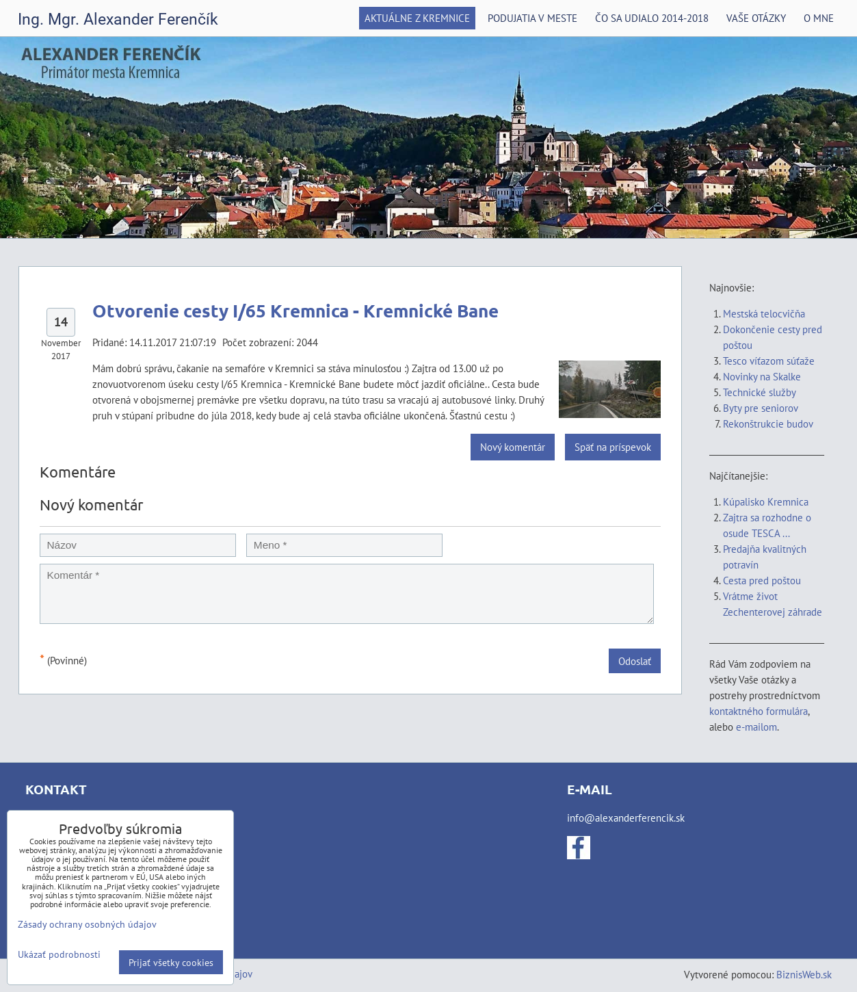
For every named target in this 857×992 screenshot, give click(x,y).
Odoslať (634, 661)
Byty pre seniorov (760, 408)
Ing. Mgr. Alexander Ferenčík (118, 19)
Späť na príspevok (613, 447)
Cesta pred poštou (762, 580)
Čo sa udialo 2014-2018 (652, 18)
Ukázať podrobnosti (59, 954)
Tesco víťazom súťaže (769, 360)
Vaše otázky (756, 18)
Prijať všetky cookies (171, 962)
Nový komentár (512, 447)
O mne (819, 18)
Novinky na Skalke (762, 376)
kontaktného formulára (758, 711)
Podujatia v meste (532, 18)
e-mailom (756, 726)
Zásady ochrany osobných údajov (87, 923)
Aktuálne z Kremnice (417, 18)
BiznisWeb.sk (804, 974)
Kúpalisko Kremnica (765, 501)
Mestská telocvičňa (764, 313)
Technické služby (760, 392)
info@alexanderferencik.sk (626, 817)
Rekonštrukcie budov (768, 423)
